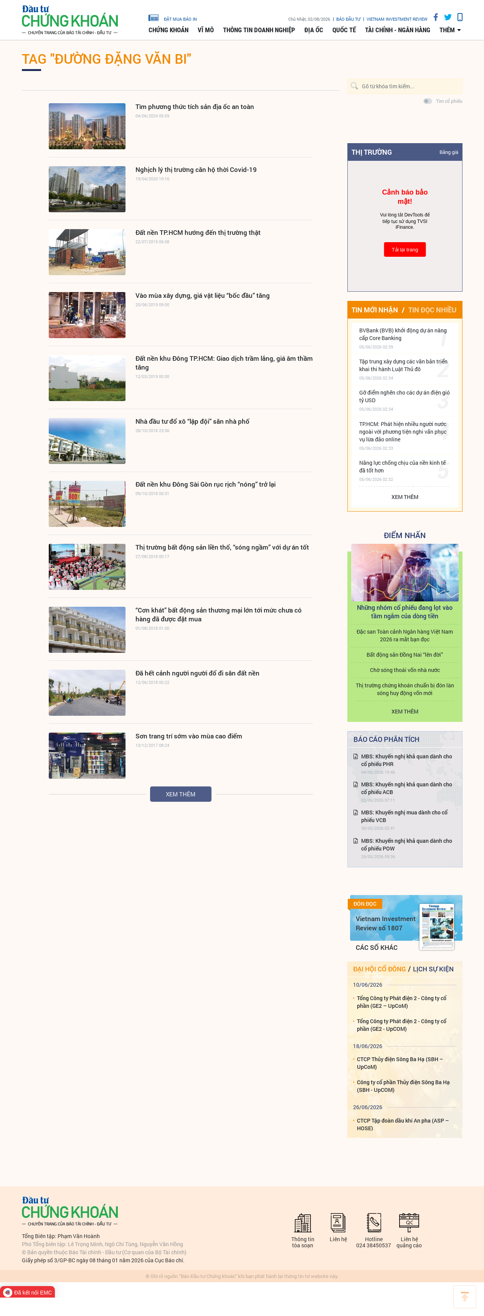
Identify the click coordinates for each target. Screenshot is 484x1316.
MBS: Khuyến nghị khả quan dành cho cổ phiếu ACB (406, 788)
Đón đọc (365, 904)
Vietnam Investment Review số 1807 (386, 923)
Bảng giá (448, 152)
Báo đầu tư (348, 19)
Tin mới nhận (375, 309)
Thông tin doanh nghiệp (259, 30)
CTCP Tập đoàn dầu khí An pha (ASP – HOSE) (403, 1124)
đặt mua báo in (173, 17)
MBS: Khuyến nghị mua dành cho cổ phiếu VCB (404, 816)
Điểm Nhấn (405, 535)
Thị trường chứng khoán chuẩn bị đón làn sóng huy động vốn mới (405, 689)
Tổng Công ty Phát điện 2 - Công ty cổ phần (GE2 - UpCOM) (401, 1024)
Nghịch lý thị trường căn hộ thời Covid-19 (196, 169)
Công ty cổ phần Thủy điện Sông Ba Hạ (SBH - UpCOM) (403, 1085)
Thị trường (372, 152)
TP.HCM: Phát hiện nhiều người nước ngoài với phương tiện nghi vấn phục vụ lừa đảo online (402, 431)
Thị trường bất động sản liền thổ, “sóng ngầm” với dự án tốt (222, 547)
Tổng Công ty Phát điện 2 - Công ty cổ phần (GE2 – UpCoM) (401, 1001)
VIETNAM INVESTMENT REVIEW (397, 19)
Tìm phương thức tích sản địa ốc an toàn (194, 106)
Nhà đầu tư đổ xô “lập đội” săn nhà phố (192, 421)
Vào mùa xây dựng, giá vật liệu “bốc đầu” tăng (202, 295)
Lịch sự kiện (433, 968)
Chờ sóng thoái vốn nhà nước (405, 670)
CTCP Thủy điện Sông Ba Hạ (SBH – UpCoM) (400, 1062)
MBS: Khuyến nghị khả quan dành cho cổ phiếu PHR (406, 760)
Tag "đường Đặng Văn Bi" (106, 58)
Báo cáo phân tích (387, 739)
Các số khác (377, 947)
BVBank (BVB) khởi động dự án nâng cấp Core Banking (403, 334)
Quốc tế (344, 30)
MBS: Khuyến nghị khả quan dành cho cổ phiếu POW (406, 844)
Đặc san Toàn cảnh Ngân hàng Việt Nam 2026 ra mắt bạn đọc (405, 635)
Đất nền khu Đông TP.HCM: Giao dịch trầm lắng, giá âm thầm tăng (224, 363)
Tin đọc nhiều (432, 309)
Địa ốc (313, 30)
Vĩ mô (206, 30)
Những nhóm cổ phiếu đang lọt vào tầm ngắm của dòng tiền (405, 611)
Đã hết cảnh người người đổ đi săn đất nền (197, 673)
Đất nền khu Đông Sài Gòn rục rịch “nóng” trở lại (205, 484)
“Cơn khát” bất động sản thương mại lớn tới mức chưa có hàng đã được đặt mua (218, 614)
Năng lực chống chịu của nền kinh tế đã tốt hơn (402, 466)
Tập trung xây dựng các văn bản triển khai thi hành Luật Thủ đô (403, 365)
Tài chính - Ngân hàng (397, 30)
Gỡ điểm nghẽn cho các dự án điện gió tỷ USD (404, 396)
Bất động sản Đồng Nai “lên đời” (405, 654)
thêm (447, 30)
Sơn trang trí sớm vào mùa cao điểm (188, 735)
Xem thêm (180, 794)
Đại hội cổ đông (379, 968)
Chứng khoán (168, 30)
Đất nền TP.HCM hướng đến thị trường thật (198, 232)
